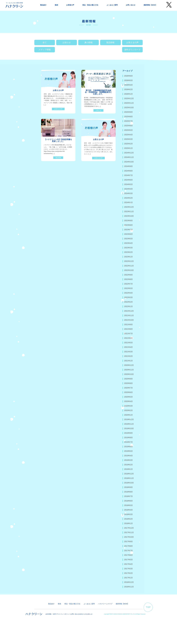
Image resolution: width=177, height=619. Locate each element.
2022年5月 (128, 288)
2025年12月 (129, 98)
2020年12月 (129, 365)
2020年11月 (129, 370)
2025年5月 (128, 130)
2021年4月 (128, 347)
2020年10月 (129, 374)
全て (45, 42)
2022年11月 (129, 266)
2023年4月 (128, 243)
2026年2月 (128, 89)
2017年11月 (129, 532)
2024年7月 (128, 175)
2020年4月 (128, 401)
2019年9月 (128, 433)
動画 (56, 5)
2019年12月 (129, 419)
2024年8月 (128, 171)
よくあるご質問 (112, 5)
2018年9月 (128, 487)
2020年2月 (128, 410)
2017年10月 (129, 537)
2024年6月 (128, 180)
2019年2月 (128, 465)
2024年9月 (128, 166)
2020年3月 (128, 406)
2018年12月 (129, 474)
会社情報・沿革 (50, 614)
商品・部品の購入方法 (90, 5)
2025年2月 (128, 144)
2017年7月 (128, 551)
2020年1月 (128, 415)
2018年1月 (128, 523)
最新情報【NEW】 (150, 5)
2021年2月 (128, 356)
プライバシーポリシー (63, 614)
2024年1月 (128, 202)
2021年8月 (128, 329)
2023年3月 (128, 248)
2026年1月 (128, 94)
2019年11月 (129, 424)
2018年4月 (128, 510)
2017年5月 (128, 560)
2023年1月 (128, 257)
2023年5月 (128, 239)
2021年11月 (129, 315)
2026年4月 (128, 85)
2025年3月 (128, 139)
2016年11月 (129, 587)
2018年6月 (128, 501)
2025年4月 (128, 135)
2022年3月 (128, 297)
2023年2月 (128, 252)
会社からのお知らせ (85, 614)
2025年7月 (128, 121)
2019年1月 (128, 469)
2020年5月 (128, 397)
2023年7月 (128, 230)
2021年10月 (129, 320)
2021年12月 (129, 311)
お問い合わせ (130, 5)
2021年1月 (128, 361)
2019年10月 (129, 428)
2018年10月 (129, 483)
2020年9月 (128, 379)
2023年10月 (129, 216)
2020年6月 (128, 392)
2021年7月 (128, 334)
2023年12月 (129, 207)
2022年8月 (128, 279)
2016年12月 (129, 582)
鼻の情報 (88, 42)
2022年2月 (128, 302)
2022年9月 (128, 275)
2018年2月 (128, 519)
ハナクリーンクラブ (105, 604)
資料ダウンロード (132, 49)
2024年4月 (128, 189)
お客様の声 (70, 5)
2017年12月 (129, 528)
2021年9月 (128, 324)
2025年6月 (128, 126)
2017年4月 (128, 564)
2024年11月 (129, 157)
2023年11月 (129, 211)
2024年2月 (128, 198)
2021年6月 (128, 338)
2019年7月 (128, 442)
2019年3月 (128, 460)
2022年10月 (129, 270)
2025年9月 (128, 112)
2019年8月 (128, 438)
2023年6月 (128, 234)
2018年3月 (128, 514)
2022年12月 (129, 261)
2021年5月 (128, 343)
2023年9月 (128, 221)
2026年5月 (128, 80)
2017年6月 (128, 555)
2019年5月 (128, 451)
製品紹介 (43, 5)
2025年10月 (129, 107)
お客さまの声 (132, 42)
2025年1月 (128, 148)
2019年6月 (128, 447)
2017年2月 (128, 573)
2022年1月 (128, 306)
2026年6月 (128, 76)
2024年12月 (129, 153)
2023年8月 (128, 225)
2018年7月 (128, 496)
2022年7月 (128, 284)
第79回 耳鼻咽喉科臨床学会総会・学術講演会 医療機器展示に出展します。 (98, 92)
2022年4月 (128, 293)
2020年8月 (128, 383)
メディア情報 (44, 49)
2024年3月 (128, 193)
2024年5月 (128, 184)
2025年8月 (128, 117)
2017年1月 (128, 578)
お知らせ (67, 42)
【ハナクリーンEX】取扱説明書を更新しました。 (58, 140)
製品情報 (110, 42)
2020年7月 (128, 388)
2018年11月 (129, 478)
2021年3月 (128, 352)
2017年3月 (128, 569)
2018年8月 (128, 492)
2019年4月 (128, 456)
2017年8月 (128, 546)
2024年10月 (129, 162)
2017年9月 (128, 541)
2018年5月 (128, 505)
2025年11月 (129, 103)
